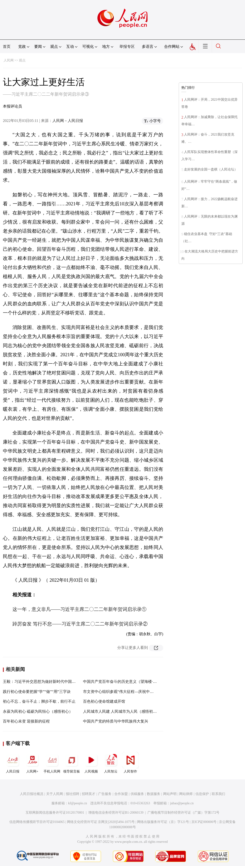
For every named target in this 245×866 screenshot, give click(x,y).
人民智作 (130, 762)
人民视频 (91, 762)
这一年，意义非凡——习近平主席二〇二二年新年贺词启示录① (79, 609)
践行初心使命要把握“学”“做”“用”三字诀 (37, 692)
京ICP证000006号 (204, 822)
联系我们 (218, 794)
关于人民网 (54, 794)
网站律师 (186, 794)
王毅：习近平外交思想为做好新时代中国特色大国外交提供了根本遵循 (62, 682)
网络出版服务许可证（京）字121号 (163, 822)
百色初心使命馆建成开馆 (104, 701)
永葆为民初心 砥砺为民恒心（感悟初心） (38, 711)
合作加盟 (121, 794)
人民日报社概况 (31, 794)
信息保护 (202, 794)
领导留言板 (71, 762)
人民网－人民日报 (67, 121)
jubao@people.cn (182, 803)
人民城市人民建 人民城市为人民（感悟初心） (122, 711)
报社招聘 (72, 794)
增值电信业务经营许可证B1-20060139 (116, 812)
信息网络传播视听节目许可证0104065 (37, 822)
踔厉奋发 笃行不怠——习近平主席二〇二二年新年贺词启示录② (80, 623)
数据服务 (153, 794)
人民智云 (110, 762)
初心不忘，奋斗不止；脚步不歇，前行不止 (39, 701)
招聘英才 (88, 794)
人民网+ (32, 762)
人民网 (9, 60)
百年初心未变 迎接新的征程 (26, 721)
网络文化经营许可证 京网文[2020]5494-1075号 (101, 822)
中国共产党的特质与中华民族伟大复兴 (115, 721)
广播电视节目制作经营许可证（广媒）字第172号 (183, 812)
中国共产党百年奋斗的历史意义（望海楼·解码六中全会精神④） (137, 682)
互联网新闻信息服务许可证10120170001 (55, 812)
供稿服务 (137, 794)
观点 (22, 60)
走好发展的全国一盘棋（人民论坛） (211, 169)
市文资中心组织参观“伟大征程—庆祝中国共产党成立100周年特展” (139, 692)
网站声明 (170, 794)
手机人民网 (52, 762)
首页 (7, 46)
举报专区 (127, 46)
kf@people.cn (77, 803)
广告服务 (104, 794)
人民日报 (12, 762)
